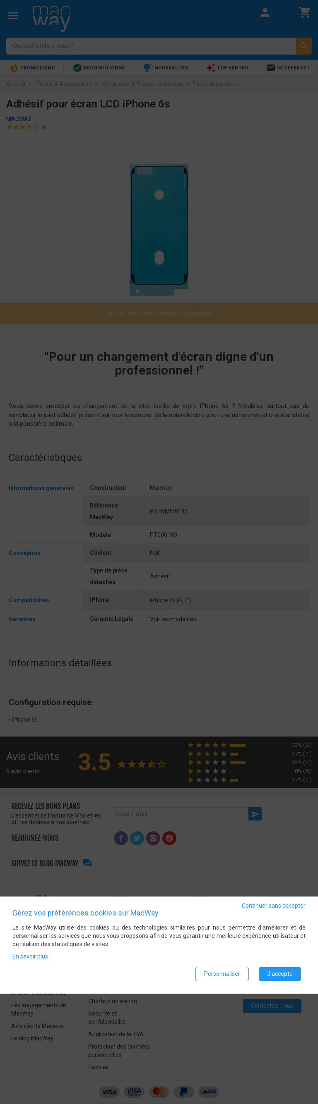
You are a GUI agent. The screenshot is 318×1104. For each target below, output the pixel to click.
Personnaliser (222, 973)
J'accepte (280, 973)
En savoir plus (30, 956)
